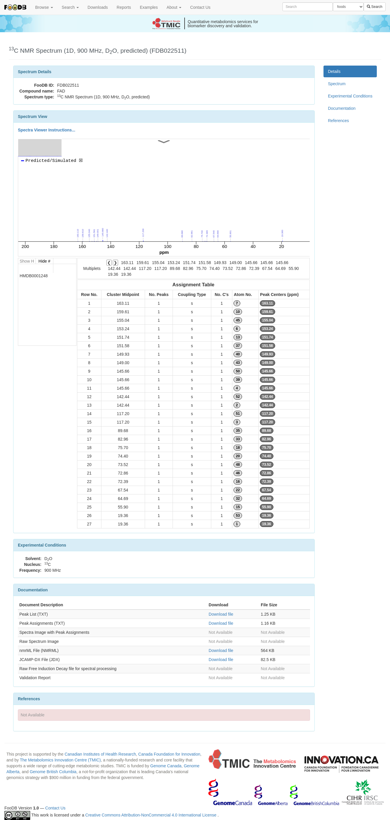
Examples (149, 7)
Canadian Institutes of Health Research (100, 754)
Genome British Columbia (53, 771)
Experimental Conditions (350, 96)
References (338, 120)
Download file (221, 614)
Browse (44, 7)
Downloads (98, 7)
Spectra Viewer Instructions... (46, 130)
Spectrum (336, 83)
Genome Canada (166, 765)
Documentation (341, 108)
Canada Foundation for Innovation (169, 754)
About (174, 7)
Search (70, 7)
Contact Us (200, 7)
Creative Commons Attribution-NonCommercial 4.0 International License (151, 815)
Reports (124, 7)
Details (334, 71)
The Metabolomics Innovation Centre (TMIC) (60, 760)
